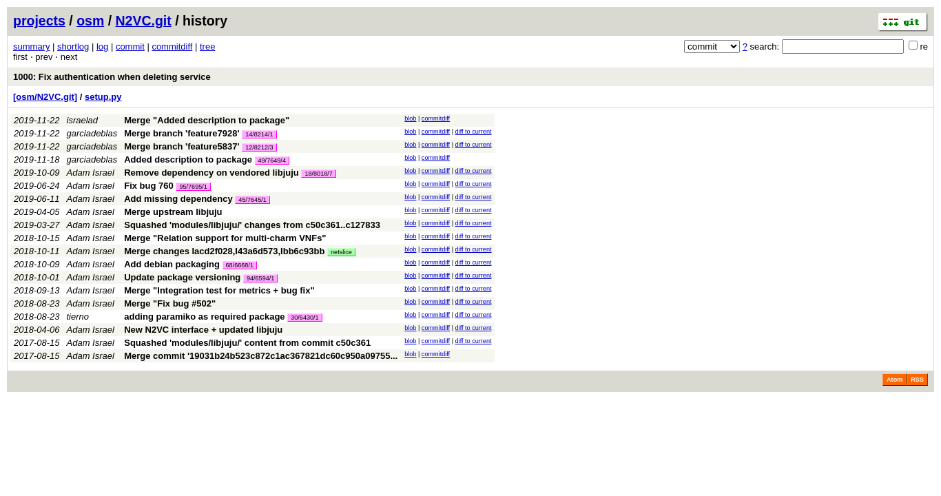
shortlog (73, 46)
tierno (78, 316)
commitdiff (172, 46)
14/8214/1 (259, 134)
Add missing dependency (178, 199)
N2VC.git (144, 20)
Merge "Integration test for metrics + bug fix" (219, 290)
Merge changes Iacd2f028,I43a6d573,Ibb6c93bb (224, 251)
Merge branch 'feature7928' (181, 133)
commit (130, 46)
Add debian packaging (172, 264)
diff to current (473, 131)
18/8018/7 (318, 173)
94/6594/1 (260, 278)
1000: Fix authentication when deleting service (112, 77)
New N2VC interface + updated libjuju (203, 329)
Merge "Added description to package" (206, 120)
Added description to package (188, 159)
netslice (341, 252)
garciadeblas (92, 133)
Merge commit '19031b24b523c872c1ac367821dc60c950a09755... (260, 356)
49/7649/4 (272, 160)
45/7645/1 (252, 199)
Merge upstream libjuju (173, 212)
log (102, 46)
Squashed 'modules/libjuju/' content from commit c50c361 (247, 343)
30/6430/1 (304, 317)
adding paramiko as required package (204, 316)
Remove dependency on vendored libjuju (211, 172)
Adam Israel (90, 172)
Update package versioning (182, 277)
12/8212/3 (259, 147)
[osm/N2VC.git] (45, 97)
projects (39, 20)
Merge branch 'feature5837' (181, 146)
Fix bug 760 (149, 185)
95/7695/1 (193, 186)
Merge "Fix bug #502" (170, 303)
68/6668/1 (240, 265)
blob (410, 118)
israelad (83, 120)
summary (31, 46)
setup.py (103, 97)
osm (90, 20)
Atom (894, 379)
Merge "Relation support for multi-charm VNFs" (225, 238)
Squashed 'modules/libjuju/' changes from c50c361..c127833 (252, 225)
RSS (917, 379)
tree (207, 46)
